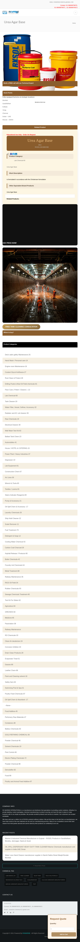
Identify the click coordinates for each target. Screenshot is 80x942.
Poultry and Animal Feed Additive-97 (18, 781)
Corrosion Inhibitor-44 (13, 647)
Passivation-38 (10, 624)
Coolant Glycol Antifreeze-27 (15, 372)
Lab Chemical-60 (19, 160)
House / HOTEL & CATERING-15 (17, 448)
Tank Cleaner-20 (11, 401)
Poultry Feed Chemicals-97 (15, 694)
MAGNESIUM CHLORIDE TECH (14, 880)
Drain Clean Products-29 (14, 653)
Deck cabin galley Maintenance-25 (18, 355)
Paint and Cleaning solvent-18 (16, 676)
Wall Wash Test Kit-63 (13, 431)
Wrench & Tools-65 (12, 483)
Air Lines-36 (9, 477)
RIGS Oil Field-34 (11, 583)
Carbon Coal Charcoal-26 (14, 548)
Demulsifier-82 (10, 770)
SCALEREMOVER (32, 880)
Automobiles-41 (11, 442)
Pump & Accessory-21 (13, 501)
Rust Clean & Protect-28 (14, 378)
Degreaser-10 (10, 460)
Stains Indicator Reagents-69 (15, 495)
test (34, 884)
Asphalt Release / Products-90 (16, 553)
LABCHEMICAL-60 (11, 875)
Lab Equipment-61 (12, 466)
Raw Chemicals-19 (12, 419)
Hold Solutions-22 (52, 875)
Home (74, 23)
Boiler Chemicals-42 (12, 559)
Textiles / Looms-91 (12, 489)
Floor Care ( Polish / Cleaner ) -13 (17, 390)
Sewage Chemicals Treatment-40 (17, 594)
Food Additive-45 (11, 711)
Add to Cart (64, 934)
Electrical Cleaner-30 (13, 425)
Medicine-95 (9, 618)
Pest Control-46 (11, 752)
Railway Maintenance (13, 629)
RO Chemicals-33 (11, 635)
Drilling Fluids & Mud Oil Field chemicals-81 (21, 384)
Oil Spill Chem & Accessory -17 (16, 507)
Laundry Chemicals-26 (13, 512)
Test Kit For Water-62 (13, 600)
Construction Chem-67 (13, 472)
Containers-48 (10, 723)
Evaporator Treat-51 (12, 659)
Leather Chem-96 (11, 670)
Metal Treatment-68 (12, 571)
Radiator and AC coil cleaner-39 (17, 413)
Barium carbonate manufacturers (17, 884)
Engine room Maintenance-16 (16, 366)
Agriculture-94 (10, 606)
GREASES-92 (10, 612)
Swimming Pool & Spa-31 (14, 688)
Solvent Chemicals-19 (13, 746)
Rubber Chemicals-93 (13, 588)
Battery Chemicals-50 (13, 729)
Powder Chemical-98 (13, 764)
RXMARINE (26, 933)
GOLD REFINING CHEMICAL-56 (17, 735)
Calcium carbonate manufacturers (53, 880)
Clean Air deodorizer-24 (13, 641)
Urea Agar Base (12, 167)
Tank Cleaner (24, 875)
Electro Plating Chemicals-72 (15, 758)
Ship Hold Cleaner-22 (13, 518)
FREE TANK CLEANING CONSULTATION (21, 327)
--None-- (8, 705)
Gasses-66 (9, 664)
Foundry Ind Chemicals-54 (15, 565)
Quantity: (53, 923)
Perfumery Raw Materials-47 (15, 717)
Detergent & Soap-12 (13, 536)
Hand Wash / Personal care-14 (16, 360)
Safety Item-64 (10, 682)
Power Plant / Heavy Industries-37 (17, 454)
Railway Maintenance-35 (14, 577)
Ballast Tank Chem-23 (13, 436)
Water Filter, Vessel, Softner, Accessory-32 (20, 407)
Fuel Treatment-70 (12, 530)
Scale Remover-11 (12, 524)
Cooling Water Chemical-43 (15, 542)
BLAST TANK (37, 875)
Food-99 (8, 776)
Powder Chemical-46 (13, 740)
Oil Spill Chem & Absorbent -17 (16, 700)
